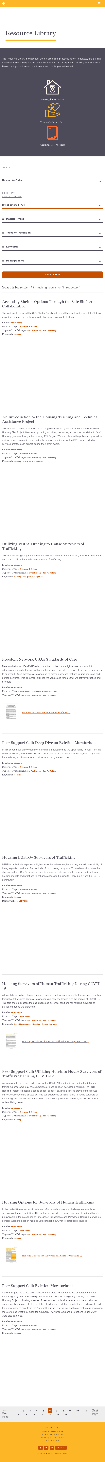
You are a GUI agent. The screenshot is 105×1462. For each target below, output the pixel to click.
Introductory (16, 323)
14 (33, 1414)
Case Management (22, 1024)
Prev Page (5, 1413)
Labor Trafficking (33, 330)
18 (65, 1414)
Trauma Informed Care (52, 122)
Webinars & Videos (29, 326)
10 (77, 1410)
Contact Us (52, 1427)
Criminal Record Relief (52, 144)
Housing (18, 334)
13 (25, 1414)
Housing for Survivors (52, 99)
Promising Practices (41, 691)
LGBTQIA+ (24, 901)
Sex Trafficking (50, 330)
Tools (55, 691)
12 (17, 1414)
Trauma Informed (50, 1024)
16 (49, 1414)
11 (85, 1410)
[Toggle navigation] (99, 3)
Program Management (33, 461)
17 (57, 1414)
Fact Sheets (25, 691)
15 (41, 1414)
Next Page (95, 1413)
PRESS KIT (61, 1448)
